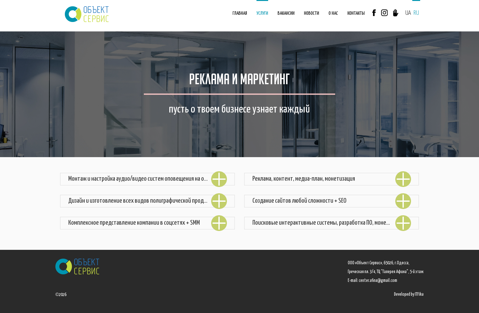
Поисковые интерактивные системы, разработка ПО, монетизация (331, 222)
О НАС (333, 13)
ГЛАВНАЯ (240, 13)
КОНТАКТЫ (356, 13)
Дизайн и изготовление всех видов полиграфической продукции (147, 200)
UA (408, 13)
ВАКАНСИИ (286, 13)
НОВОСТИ (311, 13)
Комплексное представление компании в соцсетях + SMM (147, 222)
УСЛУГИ (262, 13)
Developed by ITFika (409, 294)
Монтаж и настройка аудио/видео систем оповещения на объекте (147, 178)
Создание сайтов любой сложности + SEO (331, 200)
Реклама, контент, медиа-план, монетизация (331, 178)
